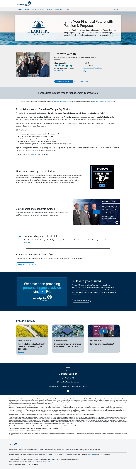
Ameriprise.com (13, 449)
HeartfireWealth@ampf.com (92, 68)
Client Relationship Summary (100, 101)
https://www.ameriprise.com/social (24, 426)
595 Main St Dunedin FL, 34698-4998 (74, 386)
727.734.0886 (88, 65)
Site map (97, 449)
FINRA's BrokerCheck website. (62, 101)
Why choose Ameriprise (81, 301)
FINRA (43, 461)
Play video (93, 350)
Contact (67, 9)
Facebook (32, 154)
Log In (116, 9)
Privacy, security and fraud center (74, 449)
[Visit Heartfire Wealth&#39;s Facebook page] (68, 390)
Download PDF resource (26, 264)
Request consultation (64, 81)
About (27, 9)
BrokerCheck (91, 454)
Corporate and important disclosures (28, 449)
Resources (58, 9)
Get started (27, 242)
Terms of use (60, 449)
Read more (21, 352)
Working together (37, 9)
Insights (49, 9)
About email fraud (89, 449)
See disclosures (58, 70)
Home (19, 9)
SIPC (49, 461)
